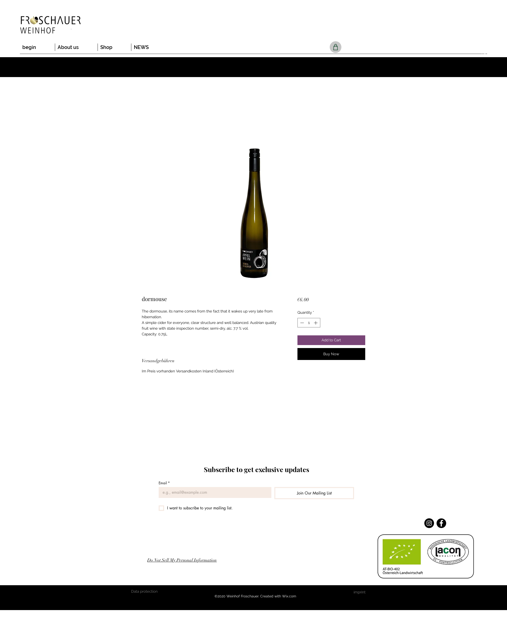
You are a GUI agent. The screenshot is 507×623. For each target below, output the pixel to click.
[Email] (213, 492)
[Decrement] (301, 322)
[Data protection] (144, 591)
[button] (484, 53)
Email (164, 483)
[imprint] (359, 592)
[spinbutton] (309, 322)
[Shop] (335, 47)
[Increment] (316, 322)
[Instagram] (429, 523)
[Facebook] (441, 523)
